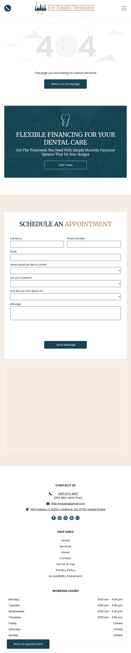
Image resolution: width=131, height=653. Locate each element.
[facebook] (54, 499)
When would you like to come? (28, 264)
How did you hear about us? (26, 291)
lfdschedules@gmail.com (68, 484)
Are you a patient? (21, 278)
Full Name (16, 238)
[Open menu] (124, 8)
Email (13, 251)
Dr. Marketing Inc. (96, 643)
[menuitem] (65, 522)
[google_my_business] (71, 499)
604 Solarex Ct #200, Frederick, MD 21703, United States (68, 490)
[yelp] (65, 499)
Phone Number (76, 238)
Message (15, 304)
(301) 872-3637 (68, 474)
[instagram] (59, 499)
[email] (77, 499)
